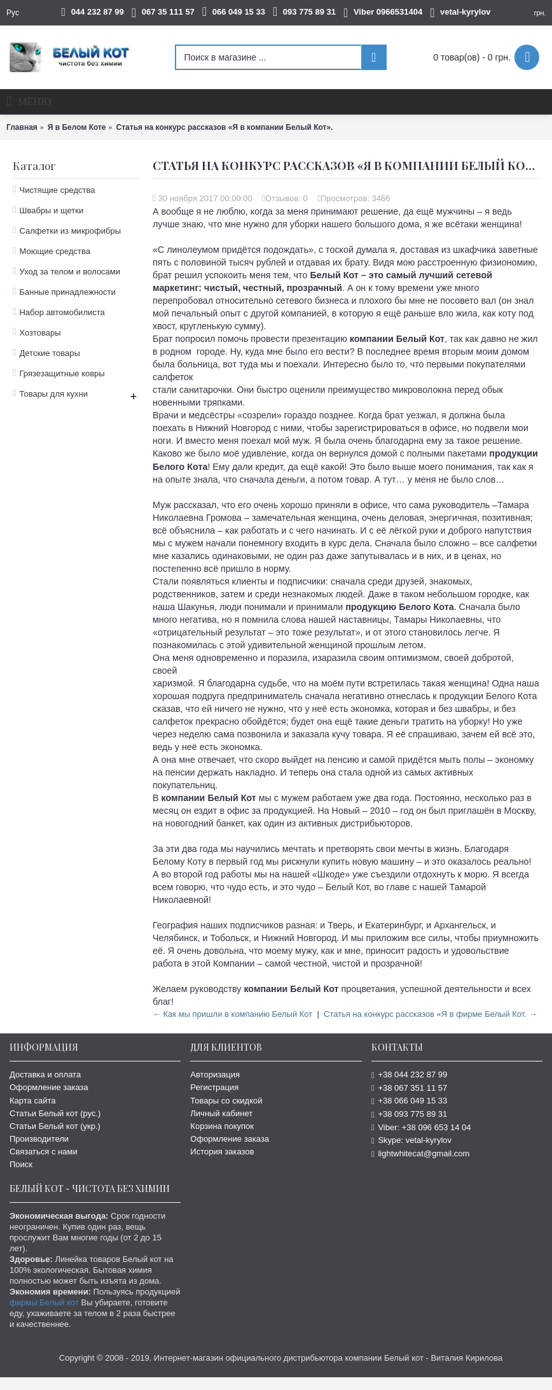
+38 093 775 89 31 (409, 1114)
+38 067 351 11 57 (409, 1088)
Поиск (21, 1164)
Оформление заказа (49, 1087)
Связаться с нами (44, 1151)
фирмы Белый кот (44, 1302)
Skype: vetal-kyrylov (411, 1140)
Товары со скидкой (226, 1100)
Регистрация (214, 1087)
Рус (12, 12)
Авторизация (215, 1074)
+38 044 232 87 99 (409, 1074)
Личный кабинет (221, 1113)
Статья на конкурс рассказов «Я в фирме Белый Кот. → (430, 1014)
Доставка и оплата (45, 1074)
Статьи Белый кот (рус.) (55, 1113)
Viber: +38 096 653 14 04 (421, 1127)
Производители (39, 1139)
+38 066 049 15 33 (409, 1100)
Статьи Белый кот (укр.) (55, 1126)
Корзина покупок (222, 1126)
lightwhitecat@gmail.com (420, 1153)
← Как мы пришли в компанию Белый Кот (232, 1014)
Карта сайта (32, 1100)
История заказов (222, 1151)
